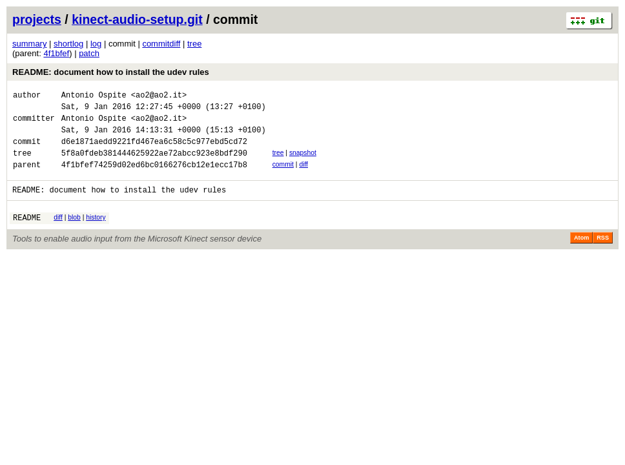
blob (74, 232)
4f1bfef (56, 53)
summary (29, 43)
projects (36, 19)
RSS (603, 255)
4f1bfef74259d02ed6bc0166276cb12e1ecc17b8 (154, 177)
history (95, 232)
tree (194, 43)
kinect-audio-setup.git (137, 19)
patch (89, 53)
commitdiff (161, 43)
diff (303, 176)
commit (283, 176)
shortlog (68, 43)
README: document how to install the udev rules (110, 72)
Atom (581, 255)
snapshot (302, 162)
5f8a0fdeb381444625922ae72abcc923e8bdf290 (154, 164)
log (95, 43)
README (27, 234)
